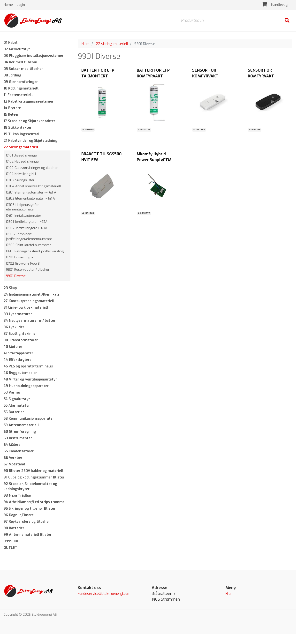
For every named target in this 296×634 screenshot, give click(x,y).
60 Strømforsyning (20, 432)
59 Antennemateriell (21, 425)
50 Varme (12, 392)
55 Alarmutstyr (17, 405)
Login (21, 5)
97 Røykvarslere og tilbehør (27, 522)
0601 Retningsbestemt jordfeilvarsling (35, 251)
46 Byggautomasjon (21, 373)
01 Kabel (10, 42)
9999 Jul (11, 541)
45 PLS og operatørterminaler (28, 366)
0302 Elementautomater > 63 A (30, 199)
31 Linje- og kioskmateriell (26, 308)
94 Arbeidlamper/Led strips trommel (35, 502)
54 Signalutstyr (17, 399)
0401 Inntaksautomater (23, 216)
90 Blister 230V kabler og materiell (33, 471)
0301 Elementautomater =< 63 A (31, 192)
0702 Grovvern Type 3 (23, 263)
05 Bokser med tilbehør (23, 69)
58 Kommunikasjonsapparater (29, 419)
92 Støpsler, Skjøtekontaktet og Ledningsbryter (30, 487)
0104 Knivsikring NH (21, 174)
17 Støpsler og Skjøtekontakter (29, 121)
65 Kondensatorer (19, 451)
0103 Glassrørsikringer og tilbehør (32, 168)
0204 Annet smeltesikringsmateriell (33, 186)
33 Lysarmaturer (18, 314)
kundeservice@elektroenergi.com (104, 594)
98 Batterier (14, 528)
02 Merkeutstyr (17, 49)
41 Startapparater (18, 353)
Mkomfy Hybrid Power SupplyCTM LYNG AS (154, 159)
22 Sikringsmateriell (21, 147)
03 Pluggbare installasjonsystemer (33, 55)
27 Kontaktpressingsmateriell (29, 301)
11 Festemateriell (18, 95)
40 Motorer (13, 347)
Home (9, 5)
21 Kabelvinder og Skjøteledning (30, 140)
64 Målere (12, 445)
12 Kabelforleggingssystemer (28, 101)
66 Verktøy (13, 458)
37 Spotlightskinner (20, 334)
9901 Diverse (16, 276)
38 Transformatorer (21, 340)
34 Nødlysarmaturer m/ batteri (30, 321)
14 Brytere (12, 108)
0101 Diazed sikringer (22, 155)
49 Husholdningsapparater (26, 386)
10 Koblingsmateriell (21, 88)
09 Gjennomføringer (21, 82)
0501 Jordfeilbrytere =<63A (26, 222)
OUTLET (10, 548)
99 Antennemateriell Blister (28, 535)
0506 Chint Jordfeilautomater (28, 245)
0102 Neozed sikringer (23, 162)
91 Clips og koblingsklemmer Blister (34, 477)
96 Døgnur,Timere (19, 515)
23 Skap (10, 288)
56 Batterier (14, 412)
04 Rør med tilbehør (20, 62)
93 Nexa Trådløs (17, 495)
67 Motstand (14, 464)
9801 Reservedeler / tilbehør (27, 270)
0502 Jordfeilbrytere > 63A (26, 228)
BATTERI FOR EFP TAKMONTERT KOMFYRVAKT (97, 76)
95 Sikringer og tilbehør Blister (29, 509)
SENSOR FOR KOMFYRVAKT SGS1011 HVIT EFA (208, 76)
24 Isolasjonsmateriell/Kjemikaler (32, 294)
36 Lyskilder (14, 327)
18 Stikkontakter (17, 127)
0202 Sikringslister (20, 180)
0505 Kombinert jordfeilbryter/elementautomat (29, 236)
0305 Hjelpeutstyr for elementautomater (22, 207)
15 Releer (11, 114)
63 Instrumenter (18, 438)
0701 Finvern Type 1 (21, 257)
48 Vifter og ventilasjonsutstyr (30, 379)
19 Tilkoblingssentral (21, 134)
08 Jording (12, 75)
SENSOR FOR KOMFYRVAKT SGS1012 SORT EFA (265, 76)
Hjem (86, 44)
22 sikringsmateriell (112, 44)
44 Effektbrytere (17, 360)
